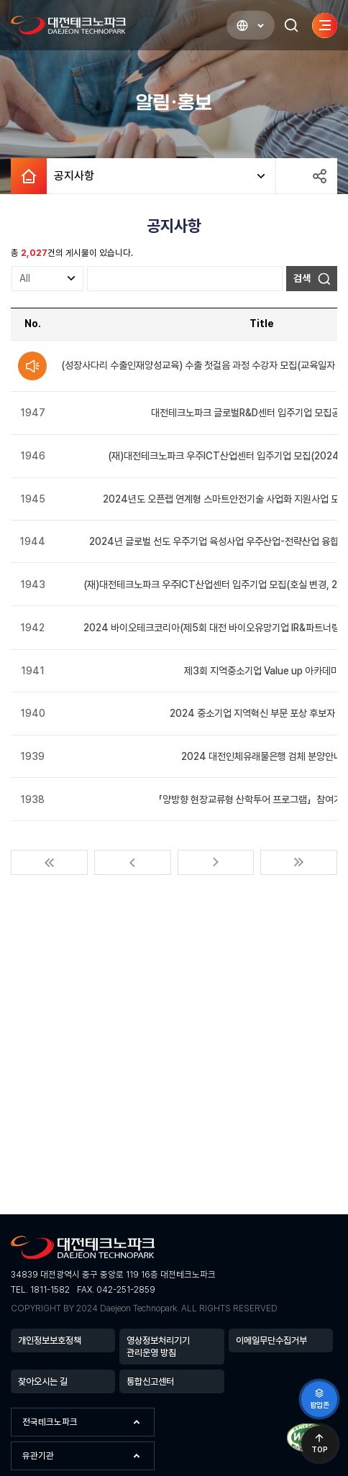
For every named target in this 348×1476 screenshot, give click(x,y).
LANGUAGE (235, 25)
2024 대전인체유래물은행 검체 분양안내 (261, 756)
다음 (216, 862)
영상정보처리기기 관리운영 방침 (158, 1346)
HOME (29, 176)
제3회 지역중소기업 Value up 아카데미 (261, 671)
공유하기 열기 (319, 176)
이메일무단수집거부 (271, 1340)
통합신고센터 (150, 1381)
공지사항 (70, 176)
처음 (49, 862)
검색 (302, 278)
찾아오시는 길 (43, 1381)
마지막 (298, 862)
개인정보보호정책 (49, 1340)
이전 (132, 862)
